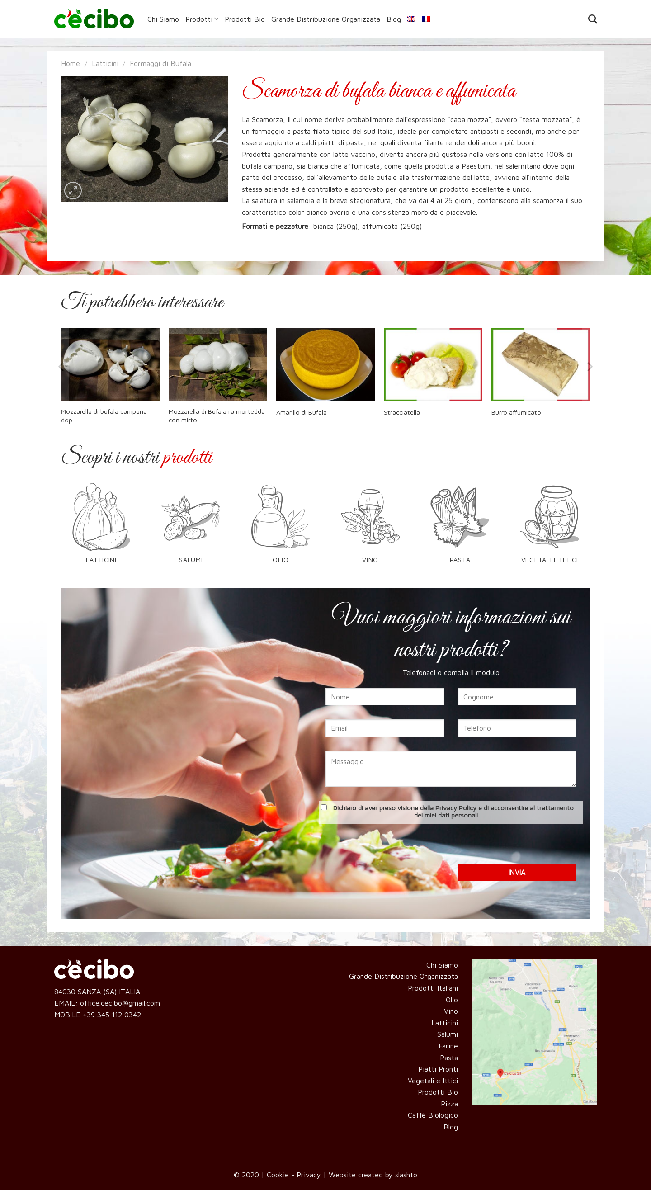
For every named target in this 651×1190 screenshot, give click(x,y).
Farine (448, 1046)
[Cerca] (592, 18)
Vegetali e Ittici (433, 1081)
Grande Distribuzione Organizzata (325, 19)
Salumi (447, 1034)
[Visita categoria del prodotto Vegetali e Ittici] (549, 528)
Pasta (449, 1057)
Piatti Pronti (438, 1069)
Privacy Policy (455, 808)
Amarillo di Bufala (301, 412)
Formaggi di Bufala (160, 63)
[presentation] (451, 846)
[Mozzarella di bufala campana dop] (110, 365)
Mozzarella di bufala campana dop (104, 415)
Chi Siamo (163, 19)
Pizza (449, 1104)
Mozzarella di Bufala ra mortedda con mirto (217, 415)
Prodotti (201, 18)
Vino (451, 1011)
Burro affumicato (516, 412)
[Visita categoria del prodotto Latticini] (101, 528)
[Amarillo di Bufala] (325, 365)
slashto (406, 1175)
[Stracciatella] (433, 365)
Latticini (105, 63)
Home (70, 63)
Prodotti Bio (245, 19)
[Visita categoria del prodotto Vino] (370, 528)
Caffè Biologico (433, 1115)
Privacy (309, 1175)
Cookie (278, 1175)
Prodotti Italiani (433, 988)
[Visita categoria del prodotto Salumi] (191, 528)
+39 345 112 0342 (112, 1015)
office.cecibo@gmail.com (120, 1003)
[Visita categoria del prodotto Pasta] (460, 528)
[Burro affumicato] (540, 365)
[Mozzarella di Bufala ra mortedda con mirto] (218, 365)
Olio (452, 1000)
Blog (394, 19)
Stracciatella (402, 412)
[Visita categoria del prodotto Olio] (280, 528)
